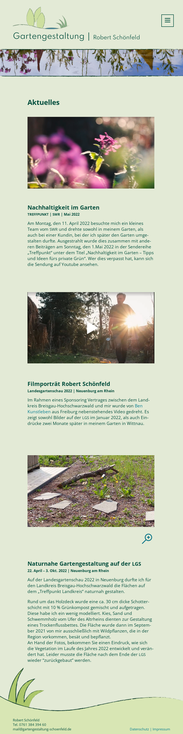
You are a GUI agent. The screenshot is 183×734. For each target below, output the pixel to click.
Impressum (161, 729)
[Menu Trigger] (167, 20)
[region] (90, 491)
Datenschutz (140, 729)
